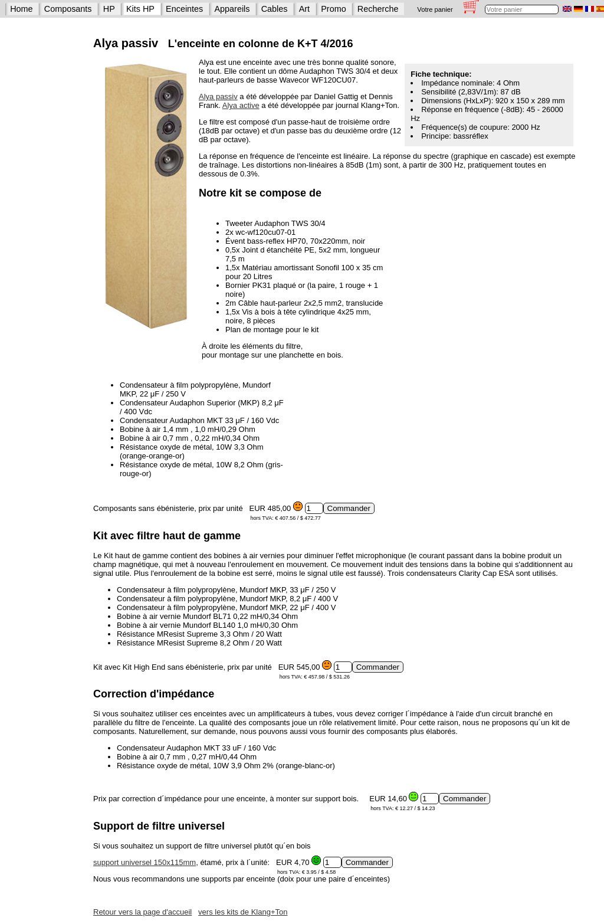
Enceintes (184, 9)
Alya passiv (218, 96)
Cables (274, 9)
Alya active (241, 105)
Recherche (378, 9)
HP (109, 9)
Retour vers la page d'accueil (142, 911)
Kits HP (140, 9)
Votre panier (434, 9)
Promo (333, 9)
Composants (68, 9)
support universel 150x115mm (144, 862)
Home (21, 9)
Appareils (232, 9)
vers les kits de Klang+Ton (242, 911)
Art (304, 9)
